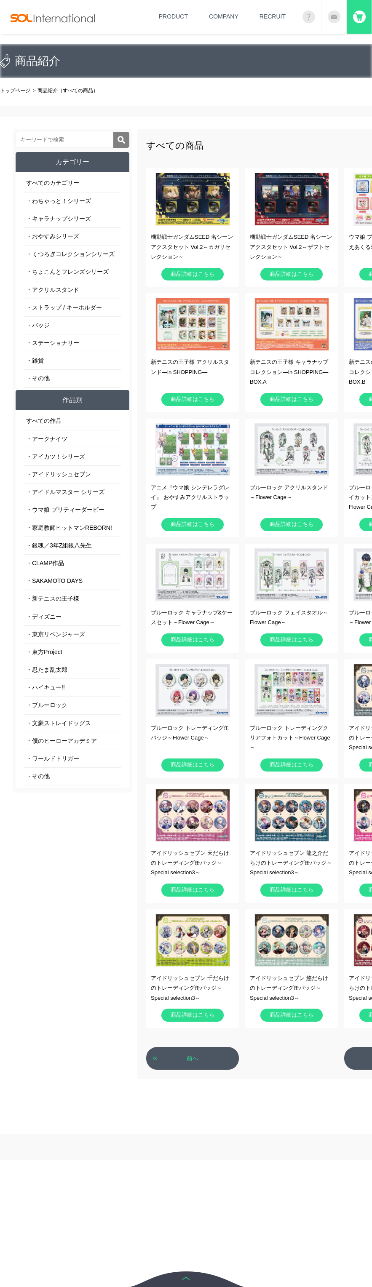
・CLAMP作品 (45, 563)
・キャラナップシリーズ (58, 218)
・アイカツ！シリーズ (55, 456)
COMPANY (223, 16)
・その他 (38, 378)
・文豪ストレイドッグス (58, 723)
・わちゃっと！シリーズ (58, 201)
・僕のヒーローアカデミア (61, 740)
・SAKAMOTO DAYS (54, 580)
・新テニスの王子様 (52, 598)
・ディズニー (44, 616)
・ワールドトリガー (52, 758)
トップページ (15, 90)
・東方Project (44, 652)
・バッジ (38, 325)
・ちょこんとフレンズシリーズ (67, 271)
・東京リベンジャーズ (55, 634)
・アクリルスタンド (52, 289)
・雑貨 (35, 360)
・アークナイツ (46, 438)
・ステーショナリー (52, 342)
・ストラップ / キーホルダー (64, 307)
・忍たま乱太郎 (46, 669)
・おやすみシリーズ (52, 236)
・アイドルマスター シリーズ (65, 492)
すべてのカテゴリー (52, 182)
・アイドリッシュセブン (58, 474)
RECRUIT (273, 16)
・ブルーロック (46, 705)
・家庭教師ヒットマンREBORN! (69, 527)
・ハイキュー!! (45, 687)
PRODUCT (173, 16)
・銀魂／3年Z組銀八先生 (59, 545)
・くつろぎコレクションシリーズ (70, 254)
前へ (192, 1058)
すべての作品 (44, 420)
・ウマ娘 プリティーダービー (65, 509)
